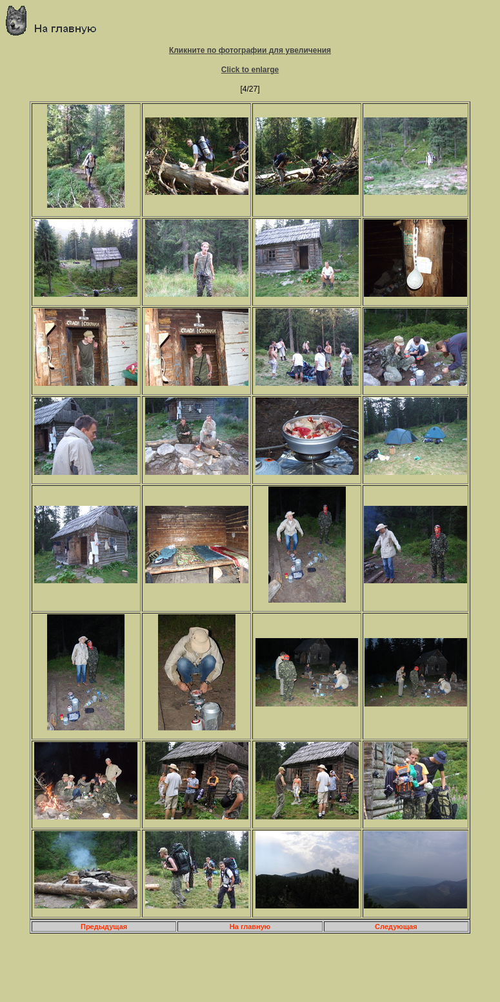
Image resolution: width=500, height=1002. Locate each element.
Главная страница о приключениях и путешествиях (55, 20)
